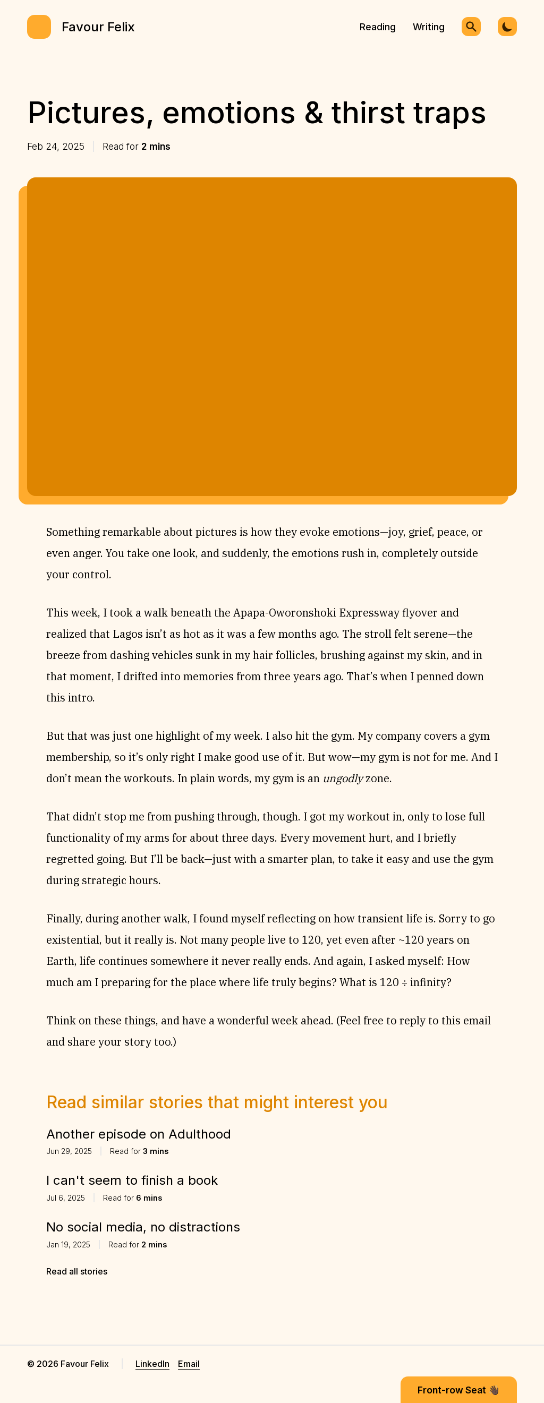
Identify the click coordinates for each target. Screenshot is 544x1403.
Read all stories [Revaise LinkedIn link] (76, 1271)
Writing (429, 26)
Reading (378, 26)
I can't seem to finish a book (132, 1180)
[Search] (471, 26)
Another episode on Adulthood (138, 1134)
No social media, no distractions (143, 1227)
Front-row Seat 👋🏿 (459, 1390)
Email (189, 1363)
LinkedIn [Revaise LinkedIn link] (152, 1363)
